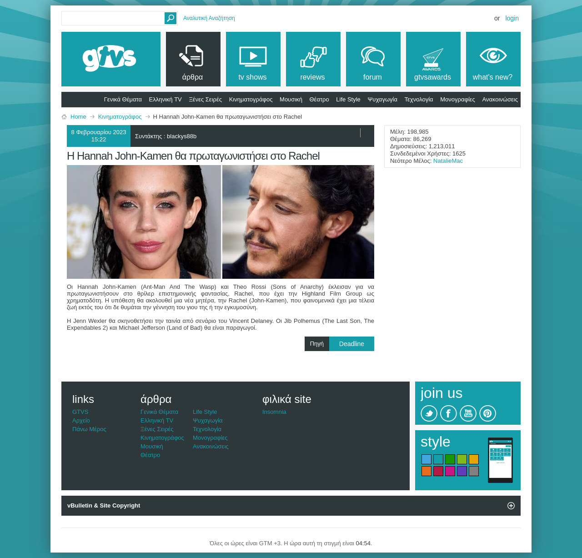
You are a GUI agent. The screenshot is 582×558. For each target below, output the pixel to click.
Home (78, 116)
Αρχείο (81, 420)
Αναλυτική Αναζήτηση (209, 18)
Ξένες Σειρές (205, 99)
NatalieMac (448, 160)
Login (512, 18)
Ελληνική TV (165, 99)
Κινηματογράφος (251, 99)
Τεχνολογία (419, 99)
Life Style (348, 99)
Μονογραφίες (457, 99)
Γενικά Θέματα (123, 99)
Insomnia (274, 411)
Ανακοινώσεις (500, 99)
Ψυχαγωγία (382, 99)
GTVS (80, 411)
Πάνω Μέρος (89, 429)
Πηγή (342, 344)
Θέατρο (319, 99)
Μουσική (291, 99)
